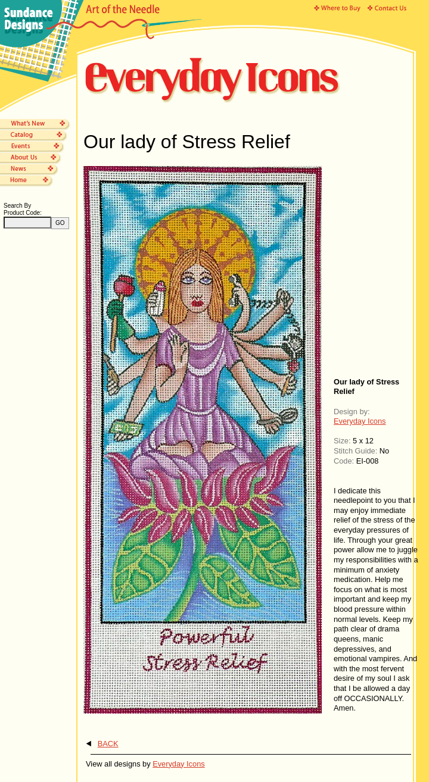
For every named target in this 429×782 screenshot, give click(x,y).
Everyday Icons (360, 421)
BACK (108, 743)
